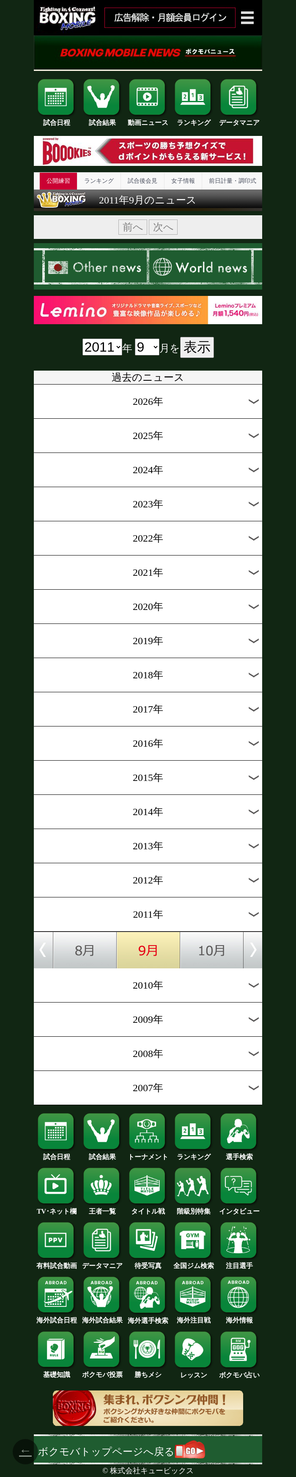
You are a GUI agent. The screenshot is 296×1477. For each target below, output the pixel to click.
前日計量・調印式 (232, 181)
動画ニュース (148, 119)
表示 (197, 347)
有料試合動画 (56, 1262)
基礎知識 (56, 1371)
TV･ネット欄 (56, 1208)
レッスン (193, 1372)
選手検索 (239, 1153)
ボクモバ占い (239, 1372)
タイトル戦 (148, 1208)
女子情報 (183, 181)
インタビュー (239, 1208)
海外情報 (239, 1317)
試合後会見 (142, 181)
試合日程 (56, 119)
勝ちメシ (148, 1371)
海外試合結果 (102, 1317)
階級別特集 (193, 1208)
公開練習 (58, 181)
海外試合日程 (56, 1317)
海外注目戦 (193, 1317)
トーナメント (148, 1153)
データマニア (239, 119)
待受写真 (148, 1262)
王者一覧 (102, 1208)
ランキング (193, 119)
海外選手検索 (148, 1317)
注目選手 (239, 1262)
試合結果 (102, 119)
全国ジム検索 (193, 1262)
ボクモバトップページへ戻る (121, 1451)
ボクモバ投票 (102, 1371)
